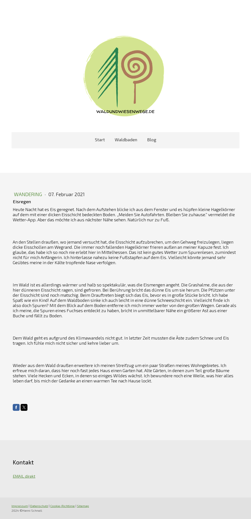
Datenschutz (39, 506)
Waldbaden (126, 139)
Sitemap (83, 506)
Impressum (20, 506)
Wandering (28, 194)
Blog (151, 139)
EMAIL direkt (24, 476)
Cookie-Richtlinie (62, 506)
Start (100, 139)
